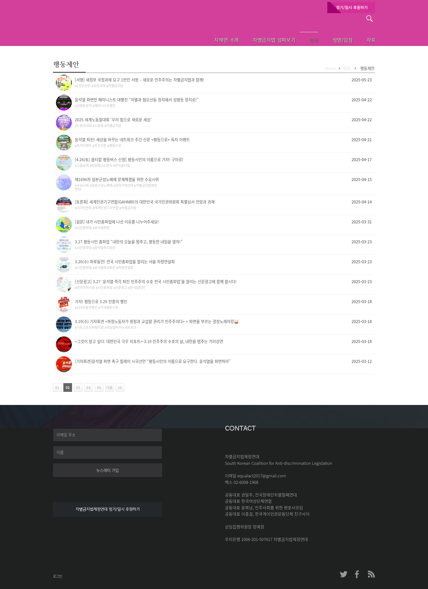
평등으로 (115, 145)
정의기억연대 (124, 185)
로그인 (57, 576)
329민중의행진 (87, 307)
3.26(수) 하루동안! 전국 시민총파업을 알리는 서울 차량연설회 (125, 262)
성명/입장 (333, 39)
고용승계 (83, 165)
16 (118, 387)
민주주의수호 (86, 287)
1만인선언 (84, 85)
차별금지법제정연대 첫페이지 (89, 32)
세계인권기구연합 (106, 207)
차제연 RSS (371, 574)
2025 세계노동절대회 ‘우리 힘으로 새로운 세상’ (113, 120)
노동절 (98, 125)
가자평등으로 (109, 307)
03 (77, 387)
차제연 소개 (210, 39)
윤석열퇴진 (137, 287)
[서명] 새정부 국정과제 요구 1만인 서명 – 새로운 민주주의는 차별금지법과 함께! (139, 80)
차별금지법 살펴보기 (259, 39)
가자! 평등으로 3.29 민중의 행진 (101, 301)
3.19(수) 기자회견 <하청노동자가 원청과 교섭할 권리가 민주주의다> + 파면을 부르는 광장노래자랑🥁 (157, 321)
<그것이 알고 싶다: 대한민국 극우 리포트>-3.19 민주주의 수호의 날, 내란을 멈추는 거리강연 (149, 341)
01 (57, 387)
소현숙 (107, 165)
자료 (364, 39)
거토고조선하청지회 (90, 327)
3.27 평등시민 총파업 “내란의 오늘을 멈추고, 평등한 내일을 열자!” (129, 242)
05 (98, 387)
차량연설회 (125, 267)
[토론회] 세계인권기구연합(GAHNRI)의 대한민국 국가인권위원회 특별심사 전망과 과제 (145, 202)
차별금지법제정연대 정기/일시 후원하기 (108, 509)
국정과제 (99, 85)
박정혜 (95, 165)
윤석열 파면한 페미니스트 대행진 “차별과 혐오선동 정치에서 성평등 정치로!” (137, 100)
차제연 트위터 (343, 574)
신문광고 (121, 287)
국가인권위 (84, 207)
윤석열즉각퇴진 (104, 247)
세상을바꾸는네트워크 (121, 327)
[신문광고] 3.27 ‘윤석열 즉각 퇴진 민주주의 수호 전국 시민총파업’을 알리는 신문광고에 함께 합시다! (156, 282)
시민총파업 (84, 227)
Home (330, 68)
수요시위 (83, 185)
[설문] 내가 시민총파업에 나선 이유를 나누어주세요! (117, 222)
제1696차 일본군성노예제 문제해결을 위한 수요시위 (117, 179)
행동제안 (367, 68)
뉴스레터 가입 (107, 470)
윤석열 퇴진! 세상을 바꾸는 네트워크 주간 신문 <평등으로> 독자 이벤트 (132, 140)
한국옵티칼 (122, 165)
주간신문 (100, 145)
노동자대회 (84, 125)
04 (87, 387)
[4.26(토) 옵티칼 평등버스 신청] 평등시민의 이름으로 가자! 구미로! (129, 159)
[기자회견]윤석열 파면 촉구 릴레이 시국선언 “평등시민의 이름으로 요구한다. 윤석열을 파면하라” (153, 361)
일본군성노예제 (101, 185)
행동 (301, 39)
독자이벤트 (84, 145)
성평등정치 (84, 105)
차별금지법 (115, 85)
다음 (108, 387)
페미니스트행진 (104, 105)
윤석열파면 (101, 227)
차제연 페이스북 (357, 574)
